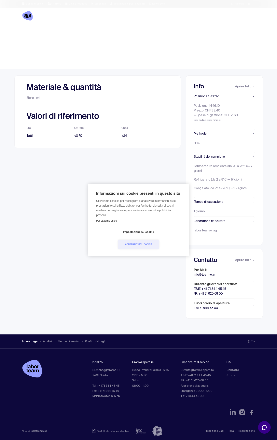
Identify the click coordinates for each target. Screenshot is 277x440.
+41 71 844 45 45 (108, 386)
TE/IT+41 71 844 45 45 (196, 375)
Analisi (48, 30)
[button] (224, 96)
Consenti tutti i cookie (161, 238)
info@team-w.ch (109, 396)
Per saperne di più (106, 227)
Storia (231, 375)
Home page (31, 30)
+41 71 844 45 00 (192, 396)
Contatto (233, 370)
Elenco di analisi (71, 30)
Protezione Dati (214, 431)
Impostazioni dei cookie (115, 238)
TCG (231, 431)
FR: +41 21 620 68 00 (194, 380)
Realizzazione (247, 431)
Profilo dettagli (101, 30)
